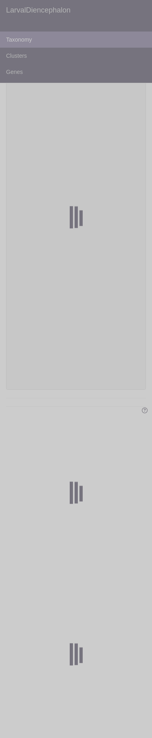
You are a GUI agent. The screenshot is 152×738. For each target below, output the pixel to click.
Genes (14, 72)
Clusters (16, 56)
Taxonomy (19, 39)
